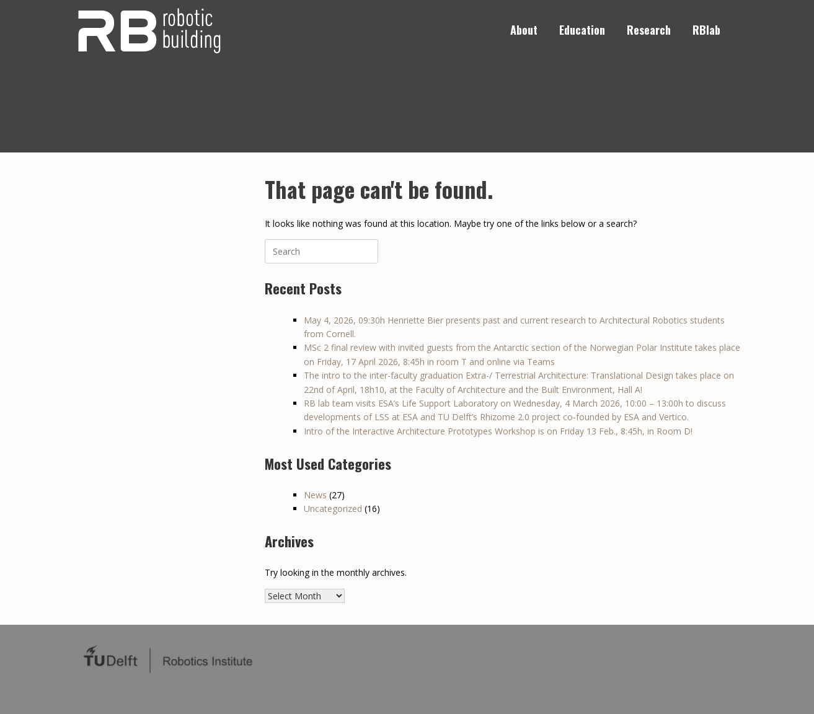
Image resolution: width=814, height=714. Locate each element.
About (524, 30)
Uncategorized (333, 508)
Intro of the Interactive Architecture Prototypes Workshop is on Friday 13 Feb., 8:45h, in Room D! (498, 431)
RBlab (706, 30)
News (315, 495)
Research (649, 30)
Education (582, 30)
